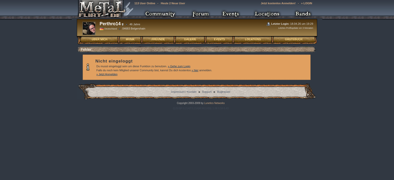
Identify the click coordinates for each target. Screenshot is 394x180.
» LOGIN (306, 3)
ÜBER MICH (99, 39)
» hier (195, 70)
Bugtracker (223, 91)
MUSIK (130, 39)
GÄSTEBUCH (293, 39)
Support (207, 91)
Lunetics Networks (214, 103)
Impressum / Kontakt (183, 91)
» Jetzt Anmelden (106, 74)
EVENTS (219, 39)
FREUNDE (158, 39)
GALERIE (190, 39)
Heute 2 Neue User (173, 3)
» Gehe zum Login (179, 66)
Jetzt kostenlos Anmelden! (278, 3)
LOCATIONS (253, 39)
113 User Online (144, 3)
